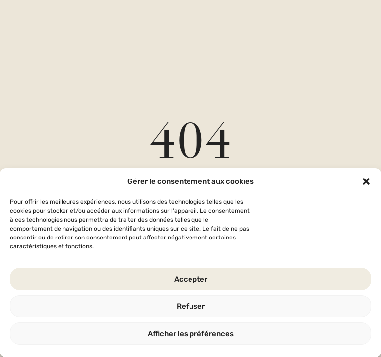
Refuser (191, 306)
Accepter (190, 279)
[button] (366, 181)
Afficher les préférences (191, 333)
